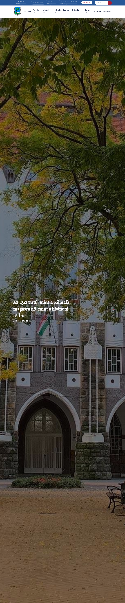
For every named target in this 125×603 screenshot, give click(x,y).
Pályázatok (86, 2)
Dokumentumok (38, 2)
